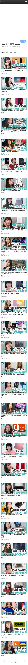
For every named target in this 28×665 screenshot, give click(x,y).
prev (3, 661)
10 (25, 661)
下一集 (23, 41)
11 (11, 662)
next (16, 662)
